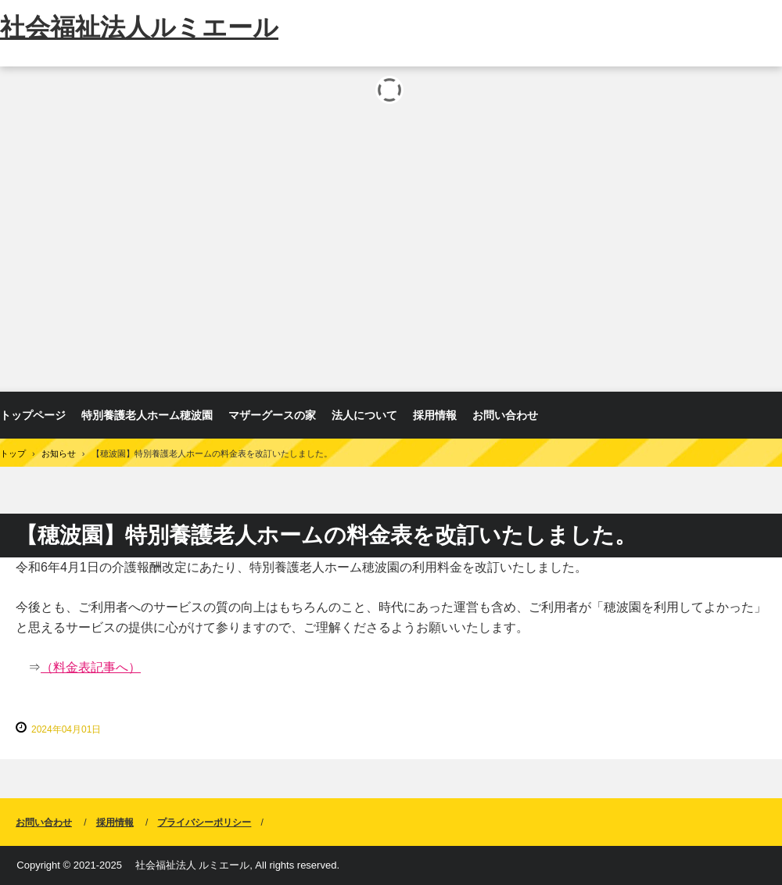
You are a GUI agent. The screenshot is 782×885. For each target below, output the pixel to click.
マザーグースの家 (272, 415)
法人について (364, 415)
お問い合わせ (505, 415)
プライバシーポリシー (204, 822)
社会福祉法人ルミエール (139, 27)
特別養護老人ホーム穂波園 (147, 415)
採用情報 (435, 415)
